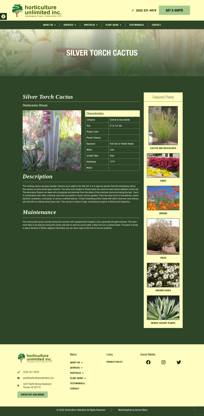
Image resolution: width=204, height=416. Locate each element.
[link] (3, 16)
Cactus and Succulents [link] (163, 148)
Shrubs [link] (163, 213)
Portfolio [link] (91, 24)
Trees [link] (163, 257)
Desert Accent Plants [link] (163, 322)
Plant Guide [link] (113, 24)
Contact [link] (156, 24)
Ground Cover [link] (163, 290)
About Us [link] (49, 24)
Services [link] (70, 24)
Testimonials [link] (136, 24)
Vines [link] (163, 180)
